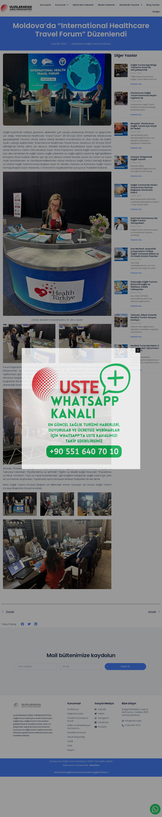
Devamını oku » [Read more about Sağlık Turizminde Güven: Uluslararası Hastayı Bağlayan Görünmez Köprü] (137, 209)
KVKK (69, 745)
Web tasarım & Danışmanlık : (81, 765)
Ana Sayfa (45, 4)
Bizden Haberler (106, 4)
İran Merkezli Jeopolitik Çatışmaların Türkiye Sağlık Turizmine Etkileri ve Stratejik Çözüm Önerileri (145, 252)
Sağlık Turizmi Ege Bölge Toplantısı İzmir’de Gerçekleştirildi (144, 67)
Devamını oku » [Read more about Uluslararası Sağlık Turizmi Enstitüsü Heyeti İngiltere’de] (137, 115)
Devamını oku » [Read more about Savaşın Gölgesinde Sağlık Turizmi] (137, 176)
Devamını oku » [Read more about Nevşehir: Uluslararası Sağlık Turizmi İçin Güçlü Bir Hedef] (137, 148)
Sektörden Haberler (83, 4)
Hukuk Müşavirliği (76, 737)
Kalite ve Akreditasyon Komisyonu (78, 727)
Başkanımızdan (75, 713)
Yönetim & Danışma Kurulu (77, 719)
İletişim (156, 11)
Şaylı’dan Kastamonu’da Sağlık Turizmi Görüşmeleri (144, 221)
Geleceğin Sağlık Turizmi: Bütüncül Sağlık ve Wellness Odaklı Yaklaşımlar (144, 285)
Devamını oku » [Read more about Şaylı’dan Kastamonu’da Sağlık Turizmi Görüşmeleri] (137, 240)
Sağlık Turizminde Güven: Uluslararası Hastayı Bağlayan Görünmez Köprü (144, 188)
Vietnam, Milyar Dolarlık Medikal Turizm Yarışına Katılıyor (144, 317)
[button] (22, 624)
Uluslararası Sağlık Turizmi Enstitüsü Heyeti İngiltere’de (144, 95)
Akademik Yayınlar (130, 4)
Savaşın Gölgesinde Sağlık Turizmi (141, 158)
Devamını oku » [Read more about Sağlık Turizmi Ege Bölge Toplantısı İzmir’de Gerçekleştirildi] (137, 84)
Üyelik (70, 741)
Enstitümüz (73, 709)
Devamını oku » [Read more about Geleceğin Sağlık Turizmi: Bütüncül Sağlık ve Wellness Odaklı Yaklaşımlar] (137, 306)
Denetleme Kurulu (76, 732)
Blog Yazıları (153, 4)
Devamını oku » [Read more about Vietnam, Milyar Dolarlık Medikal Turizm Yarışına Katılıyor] (137, 337)
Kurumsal (61, 4)
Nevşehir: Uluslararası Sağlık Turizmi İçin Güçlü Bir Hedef (144, 126)
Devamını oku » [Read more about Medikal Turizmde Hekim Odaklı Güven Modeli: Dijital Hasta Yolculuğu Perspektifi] (137, 370)
